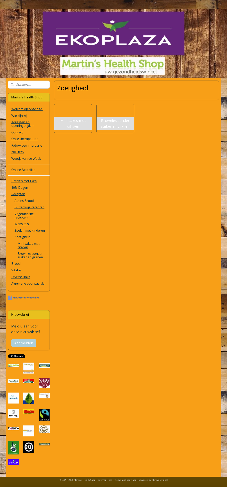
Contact (17, 132)
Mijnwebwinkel (160, 479)
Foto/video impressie (26, 145)
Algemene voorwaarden (28, 283)
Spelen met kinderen (29, 230)
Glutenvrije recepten (29, 207)
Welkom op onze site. (27, 109)
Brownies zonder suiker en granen (30, 255)
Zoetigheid (22, 237)
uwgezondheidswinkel (24, 297)
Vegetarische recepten (24, 215)
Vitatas (16, 270)
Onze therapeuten (24, 139)
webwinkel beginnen (126, 479)
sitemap (102, 479)
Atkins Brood (24, 201)
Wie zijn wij (19, 115)
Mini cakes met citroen (29, 245)
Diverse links (20, 277)
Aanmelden (23, 343)
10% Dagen (19, 187)
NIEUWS (17, 152)
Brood (16, 263)
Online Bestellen (23, 170)
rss (110, 479)
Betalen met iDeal (24, 181)
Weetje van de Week (26, 158)
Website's (21, 224)
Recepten (18, 194)
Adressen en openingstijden (22, 124)
